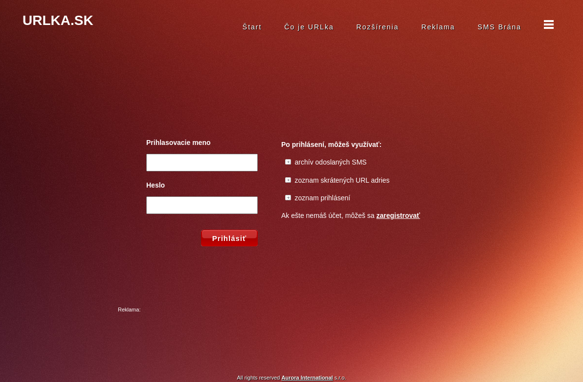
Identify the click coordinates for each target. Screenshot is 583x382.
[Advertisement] (291, 336)
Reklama (438, 27)
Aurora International (307, 378)
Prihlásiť (229, 238)
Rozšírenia (378, 27)
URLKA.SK (57, 20)
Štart (252, 27)
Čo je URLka (309, 27)
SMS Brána (500, 27)
